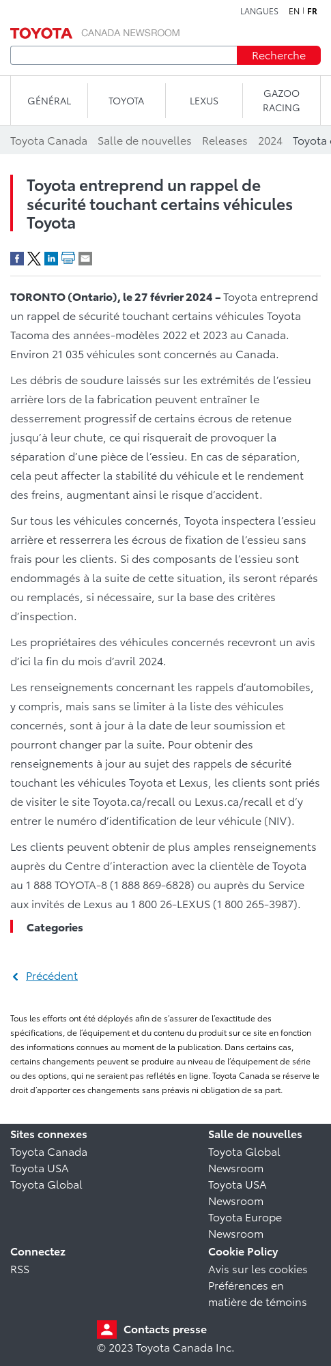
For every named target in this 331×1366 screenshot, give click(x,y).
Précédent (52, 975)
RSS (19, 1268)
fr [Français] (312, 11)
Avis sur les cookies (258, 1268)
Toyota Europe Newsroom (245, 1224)
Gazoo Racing (281, 100)
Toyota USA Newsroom (237, 1192)
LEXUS (204, 100)
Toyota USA (39, 1167)
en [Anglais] (294, 11)
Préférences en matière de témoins (257, 1293)
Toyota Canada (48, 1151)
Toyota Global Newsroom (244, 1159)
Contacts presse (165, 1328)
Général (49, 100)
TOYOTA (126, 100)
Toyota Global (46, 1183)
